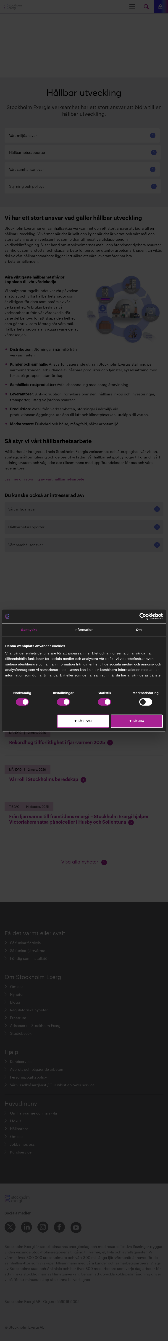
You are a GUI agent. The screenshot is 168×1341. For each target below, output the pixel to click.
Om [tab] (139, 630)
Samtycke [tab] (29, 630)
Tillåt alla (136, 721)
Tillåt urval (83, 721)
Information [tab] (84, 630)
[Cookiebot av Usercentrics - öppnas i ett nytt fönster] (143, 616)
